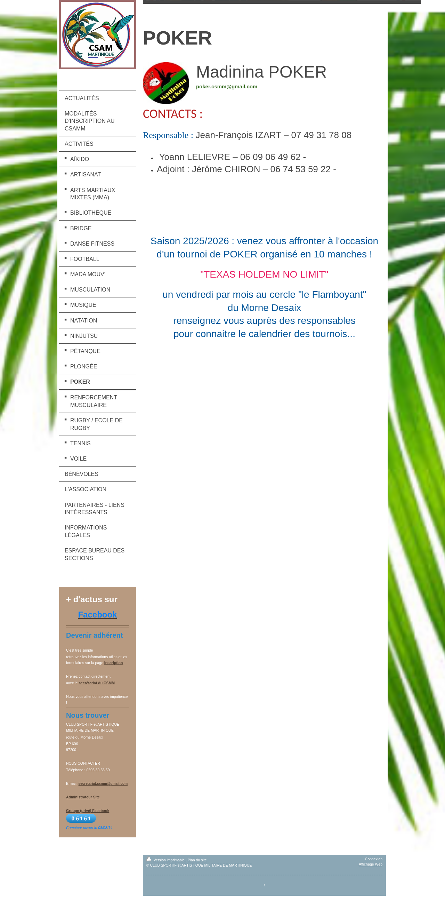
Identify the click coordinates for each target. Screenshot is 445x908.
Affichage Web (370, 864)
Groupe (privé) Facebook (87, 811)
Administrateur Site (83, 797)
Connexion (373, 859)
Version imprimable (166, 860)
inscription (113, 663)
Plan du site (197, 860)
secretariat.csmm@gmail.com (103, 784)
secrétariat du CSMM (97, 683)
